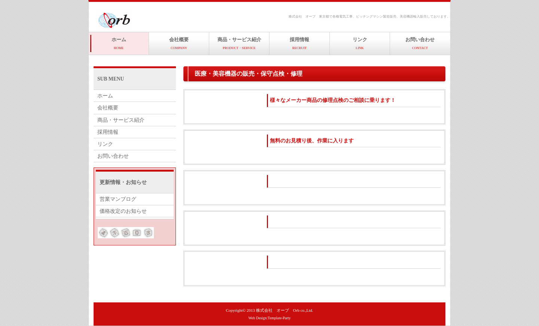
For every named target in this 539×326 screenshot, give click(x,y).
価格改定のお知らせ (123, 211)
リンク (360, 43)
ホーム (119, 43)
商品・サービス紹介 (239, 43)
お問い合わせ (420, 43)
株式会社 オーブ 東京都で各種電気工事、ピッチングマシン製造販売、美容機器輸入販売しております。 (369, 16)
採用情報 (299, 43)
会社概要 (179, 43)
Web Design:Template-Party (269, 318)
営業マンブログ (118, 199)
